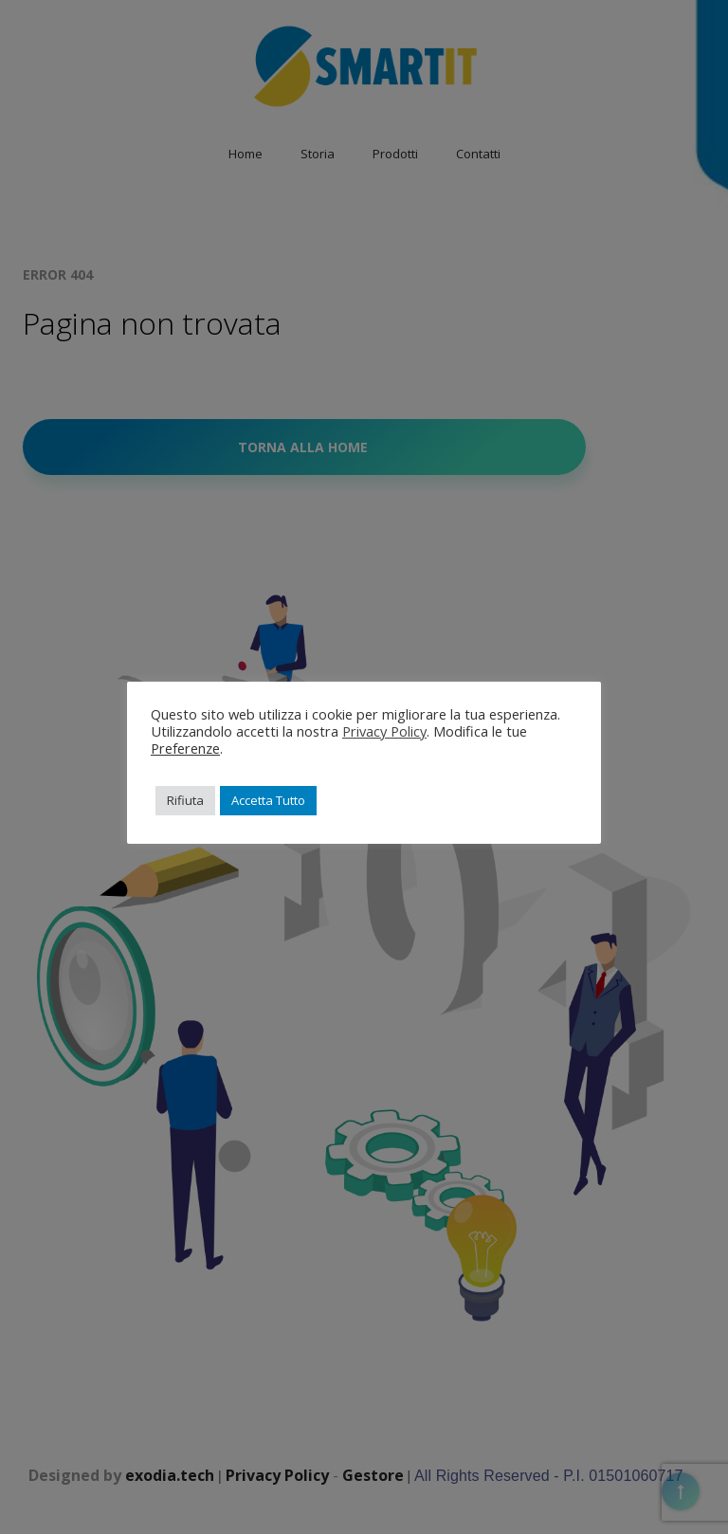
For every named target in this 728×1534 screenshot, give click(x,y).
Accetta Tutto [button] (268, 800)
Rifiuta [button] (185, 800)
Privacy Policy (384, 730)
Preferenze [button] (185, 748)
